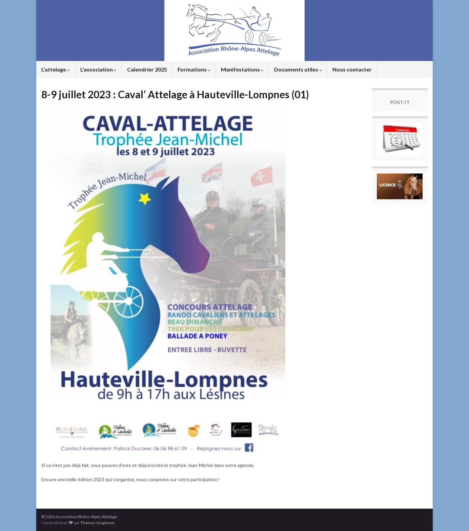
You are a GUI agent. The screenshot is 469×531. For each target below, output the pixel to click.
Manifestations (242, 69)
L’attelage (55, 69)
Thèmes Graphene (97, 522)
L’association (98, 69)
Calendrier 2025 (147, 69)
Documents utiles (298, 69)
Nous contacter (352, 69)
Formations (194, 69)
